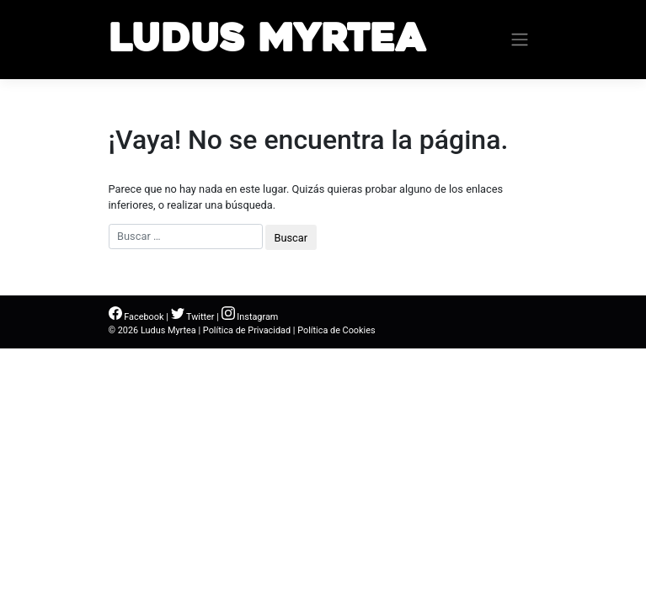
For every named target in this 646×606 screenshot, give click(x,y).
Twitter (193, 316)
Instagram (250, 316)
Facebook (136, 316)
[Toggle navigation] (519, 39)
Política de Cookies (336, 330)
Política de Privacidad (247, 330)
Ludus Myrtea (267, 38)
